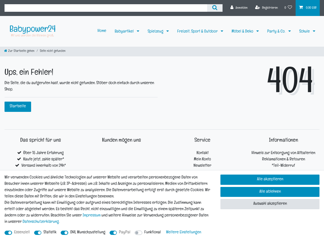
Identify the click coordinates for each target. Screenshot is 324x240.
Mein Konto (202, 159)
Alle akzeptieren (270, 179)
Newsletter (202, 166)
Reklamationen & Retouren (283, 159)
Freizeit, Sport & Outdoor (198, 31)
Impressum (92, 215)
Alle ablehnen (270, 192)
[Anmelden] (239, 8)
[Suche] (215, 8)
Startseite (18, 106)
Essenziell (22, 232)
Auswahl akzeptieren (270, 204)
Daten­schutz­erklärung (41, 222)
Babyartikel (125, 31)
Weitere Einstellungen (183, 232)
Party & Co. (276, 31)
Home (102, 31)
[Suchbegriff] (106, 8)
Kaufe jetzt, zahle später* (43, 159)
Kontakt (203, 153)
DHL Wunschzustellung (87, 232)
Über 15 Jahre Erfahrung (43, 153)
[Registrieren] (266, 8)
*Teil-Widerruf (283, 166)
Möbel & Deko (243, 31)
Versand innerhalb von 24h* (43, 166)
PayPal (124, 232)
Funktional (152, 232)
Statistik (49, 232)
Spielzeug (156, 31)
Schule (305, 31)
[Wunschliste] (288, 8)
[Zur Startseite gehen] (19, 51)
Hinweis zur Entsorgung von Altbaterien (283, 153)
